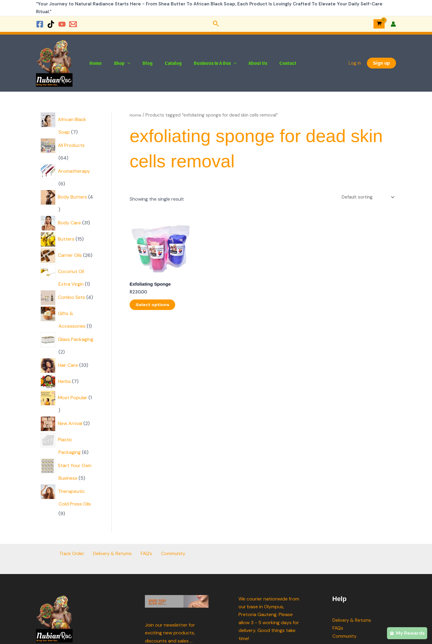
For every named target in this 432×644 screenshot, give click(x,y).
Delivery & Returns (114, 554)
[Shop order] (366, 197)
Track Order (76, 554)
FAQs (338, 628)
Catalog (164, 63)
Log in (355, 63)
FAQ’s (146, 554)
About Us (244, 63)
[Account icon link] (393, 24)
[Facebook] (40, 24)
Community (169, 554)
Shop (118, 63)
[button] (216, 24)
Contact (272, 63)
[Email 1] (73, 24)
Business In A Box (204, 63)
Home (94, 63)
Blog (141, 63)
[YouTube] (62, 24)
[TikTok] (51, 24)
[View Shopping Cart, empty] (379, 24)
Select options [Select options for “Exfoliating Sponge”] (153, 306)
